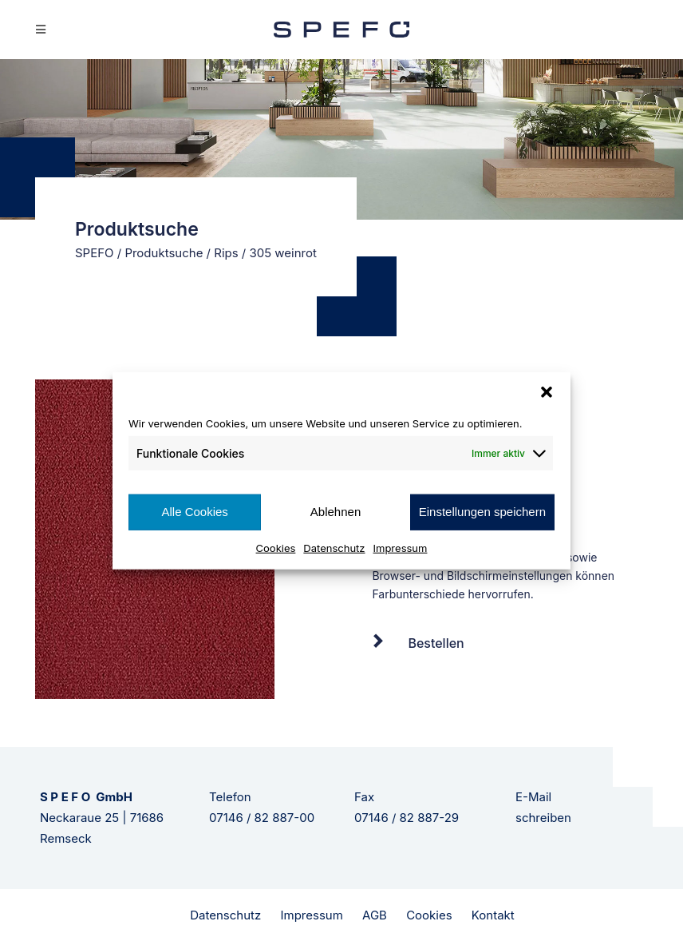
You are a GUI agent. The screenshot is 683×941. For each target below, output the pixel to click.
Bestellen (436, 643)
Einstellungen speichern (482, 511)
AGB (374, 915)
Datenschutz (334, 547)
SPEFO (94, 252)
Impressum (400, 547)
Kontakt (493, 915)
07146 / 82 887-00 (261, 817)
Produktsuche (163, 252)
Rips (226, 252)
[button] (547, 392)
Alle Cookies (194, 511)
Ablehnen (335, 511)
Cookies (276, 547)
